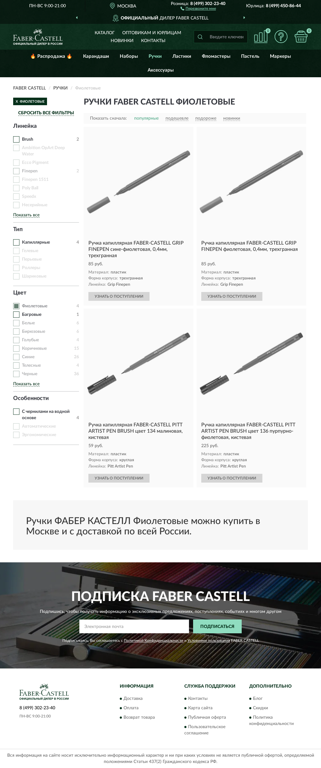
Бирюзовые (33, 331)
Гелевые (30, 251)
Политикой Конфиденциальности (153, 640)
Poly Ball (30, 188)
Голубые (30, 340)
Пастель (250, 56)
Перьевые (32, 259)
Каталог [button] (105, 33)
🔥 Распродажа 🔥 (51, 56)
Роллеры (31, 268)
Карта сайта (200, 708)
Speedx (29, 196)
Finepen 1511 (35, 179)
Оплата (131, 708)
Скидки (260, 708)
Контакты (153, 41)
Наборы (129, 56)
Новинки (122, 41)
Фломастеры (216, 56)
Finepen (30, 171)
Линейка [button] (25, 126)
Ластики (181, 56)
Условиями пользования (208, 640)
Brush (27, 139)
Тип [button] (18, 229)
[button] (198, 8)
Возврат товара (139, 717)
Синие (28, 357)
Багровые (31, 314)
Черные (29, 374)
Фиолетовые (34, 306)
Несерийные (34, 205)
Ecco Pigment (35, 162)
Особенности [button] (31, 398)
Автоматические (39, 426)
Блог (258, 698)
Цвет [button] (19, 293)
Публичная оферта (207, 717)
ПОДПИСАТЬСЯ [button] (217, 627)
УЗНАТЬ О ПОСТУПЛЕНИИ (119, 296)
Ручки (155, 56)
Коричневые (34, 348)
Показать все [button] (26, 215)
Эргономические (39, 435)
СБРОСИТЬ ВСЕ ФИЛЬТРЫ (46, 113)
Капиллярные (36, 242)
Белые (28, 323)
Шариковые (34, 276)
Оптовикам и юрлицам (151, 33)
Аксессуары (161, 70)
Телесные (31, 365)
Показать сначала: (108, 118)
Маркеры (280, 56)
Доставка (133, 698)
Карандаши (96, 56)
